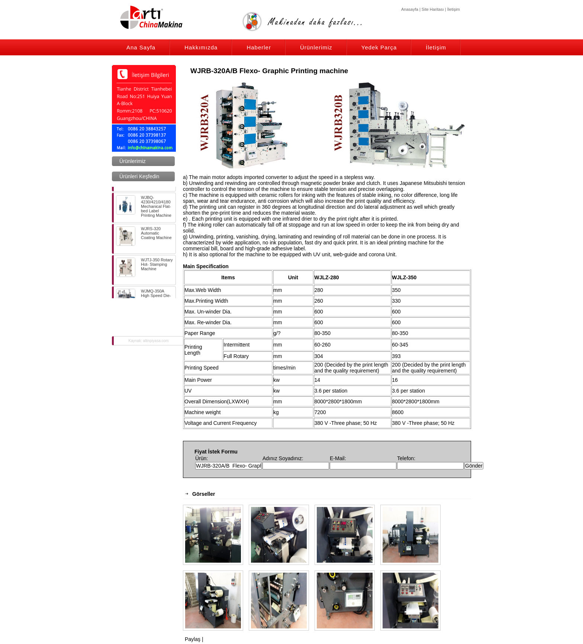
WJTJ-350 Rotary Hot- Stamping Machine (144, 269)
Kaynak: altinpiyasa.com (149, 341)
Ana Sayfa (140, 47)
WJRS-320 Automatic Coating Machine (144, 237)
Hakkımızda (201, 47)
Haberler (259, 47)
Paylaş (192, 639)
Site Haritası (433, 9)
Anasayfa (409, 9)
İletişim (453, 9)
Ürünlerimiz (316, 47)
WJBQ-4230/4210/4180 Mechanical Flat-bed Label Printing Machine (143, 208)
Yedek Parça (379, 47)
